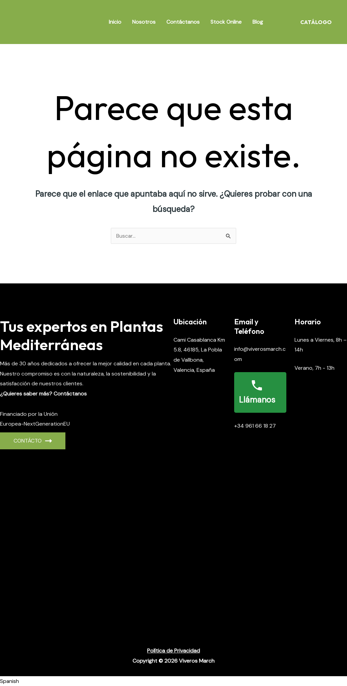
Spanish (9, 681)
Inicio (115, 21)
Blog (257, 21)
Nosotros (144, 21)
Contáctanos (183, 21)
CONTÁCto (33, 440)
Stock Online (226, 21)
